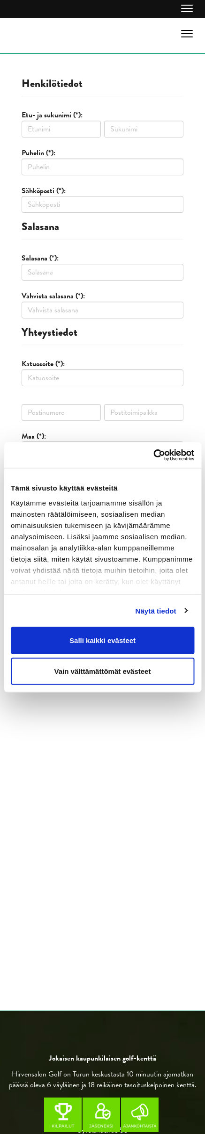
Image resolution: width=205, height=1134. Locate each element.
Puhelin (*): (38, 153)
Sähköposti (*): (44, 190)
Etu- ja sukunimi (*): (52, 115)
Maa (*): (34, 436)
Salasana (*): (40, 258)
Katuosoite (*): (43, 363)
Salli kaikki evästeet (102, 640)
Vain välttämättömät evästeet (102, 671)
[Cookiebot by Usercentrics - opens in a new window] (153, 455)
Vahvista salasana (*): (53, 296)
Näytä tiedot (156, 610)
